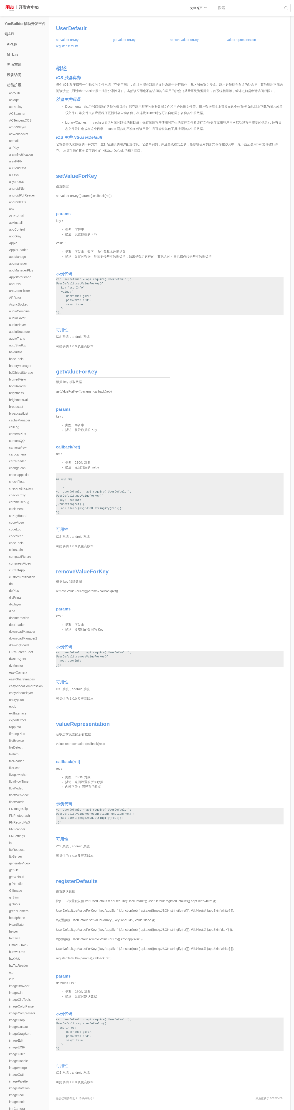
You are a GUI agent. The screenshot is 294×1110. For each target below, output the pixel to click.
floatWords (16, 802)
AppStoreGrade (20, 277)
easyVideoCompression (26, 686)
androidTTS (17, 202)
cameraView (18, 447)
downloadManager (22, 631)
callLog (14, 427)
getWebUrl (16, 877)
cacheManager (19, 420)
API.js (12, 44)
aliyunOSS (16, 182)
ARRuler (15, 297)
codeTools (16, 543)
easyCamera (18, 672)
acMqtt (14, 100)
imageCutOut (18, 1027)
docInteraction (19, 618)
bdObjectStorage (21, 372)
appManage (17, 257)
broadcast (16, 406)
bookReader (17, 386)
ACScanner (17, 113)
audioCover (17, 318)
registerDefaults (67, 46)
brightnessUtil (18, 400)
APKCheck (17, 216)
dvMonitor (16, 665)
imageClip (16, 993)
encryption (16, 700)
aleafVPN (16, 161)
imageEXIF (17, 1047)
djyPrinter (16, 597)
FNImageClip (18, 809)
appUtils (15, 284)
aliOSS (14, 175)
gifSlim (14, 897)
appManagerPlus (21, 270)
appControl (17, 229)
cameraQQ (17, 441)
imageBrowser (19, 986)
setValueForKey (67, 40)
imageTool (16, 1095)
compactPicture (20, 556)
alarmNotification (21, 154)
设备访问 (14, 75)
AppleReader (18, 250)
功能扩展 (14, 85)
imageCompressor (22, 1013)
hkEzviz (14, 938)
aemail (13, 141)
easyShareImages (22, 679)
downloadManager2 (23, 638)
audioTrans (17, 338)
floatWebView (18, 795)
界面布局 (14, 65)
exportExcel (17, 720)
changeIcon (17, 468)
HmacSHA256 (19, 945)
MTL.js (12, 54)
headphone (17, 918)
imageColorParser (22, 1006)
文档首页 (199, 8)
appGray (15, 236)
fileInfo (13, 754)
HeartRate (16, 924)
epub (12, 706)
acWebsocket (18, 134)
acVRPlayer (17, 127)
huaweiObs (17, 952)
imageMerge (18, 1068)
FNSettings (17, 836)
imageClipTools (20, 999)
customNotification (22, 577)
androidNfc (17, 188)
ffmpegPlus (17, 734)
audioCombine (19, 311)
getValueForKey (124, 40)
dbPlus (14, 590)
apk (11, 209)
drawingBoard (19, 645)
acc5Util (14, 93)
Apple (13, 243)
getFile (14, 870)
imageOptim (17, 1074)
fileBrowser (17, 740)
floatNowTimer (19, 781)
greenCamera (19, 911)
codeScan (16, 536)
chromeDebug (19, 502)
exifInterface (17, 713)
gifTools (14, 904)
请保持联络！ (87, 1098)
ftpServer (15, 856)
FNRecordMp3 (19, 822)
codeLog (15, 529)
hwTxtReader (18, 965)
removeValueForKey (184, 40)
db (11, 584)
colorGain (16, 550)
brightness (16, 393)
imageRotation (19, 1088)
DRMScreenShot (21, 652)
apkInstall (16, 222)
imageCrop (17, 1020)
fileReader (16, 761)
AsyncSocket (18, 304)
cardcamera (17, 454)
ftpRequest (17, 849)
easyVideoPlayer (21, 693)
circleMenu (17, 509)
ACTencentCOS (20, 120)
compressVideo (20, 563)
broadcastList (18, 413)
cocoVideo (16, 522)
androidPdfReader (22, 195)
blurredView (17, 379)
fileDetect (15, 747)
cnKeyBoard (17, 516)
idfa (11, 979)
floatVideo (16, 788)
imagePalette (18, 1081)
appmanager (18, 263)
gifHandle (16, 884)
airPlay (14, 147)
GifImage (15, 890)
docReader (17, 625)
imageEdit (16, 1040)
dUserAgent (17, 659)
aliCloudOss (17, 168)
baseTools (16, 359)
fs (10, 843)
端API (9, 34)
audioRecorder (19, 331)
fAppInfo (15, 727)
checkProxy (17, 495)
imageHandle (18, 1061)
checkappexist (19, 475)
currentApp (17, 570)
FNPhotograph (19, 815)
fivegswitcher (18, 775)
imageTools (17, 1102)
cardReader (17, 461)
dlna (12, 611)
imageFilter (17, 1054)
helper (13, 931)
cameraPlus (17, 434)
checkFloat (17, 481)
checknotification (21, 488)
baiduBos (15, 352)
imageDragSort (19, 1033)
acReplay (15, 107)
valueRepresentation (241, 40)
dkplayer (15, 604)
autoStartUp (17, 345)
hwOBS (14, 959)
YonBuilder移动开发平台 (25, 24)
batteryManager (20, 366)
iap (11, 972)
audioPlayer (17, 325)
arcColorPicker (19, 291)
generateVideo (19, 863)
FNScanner (17, 829)
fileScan (14, 768)
